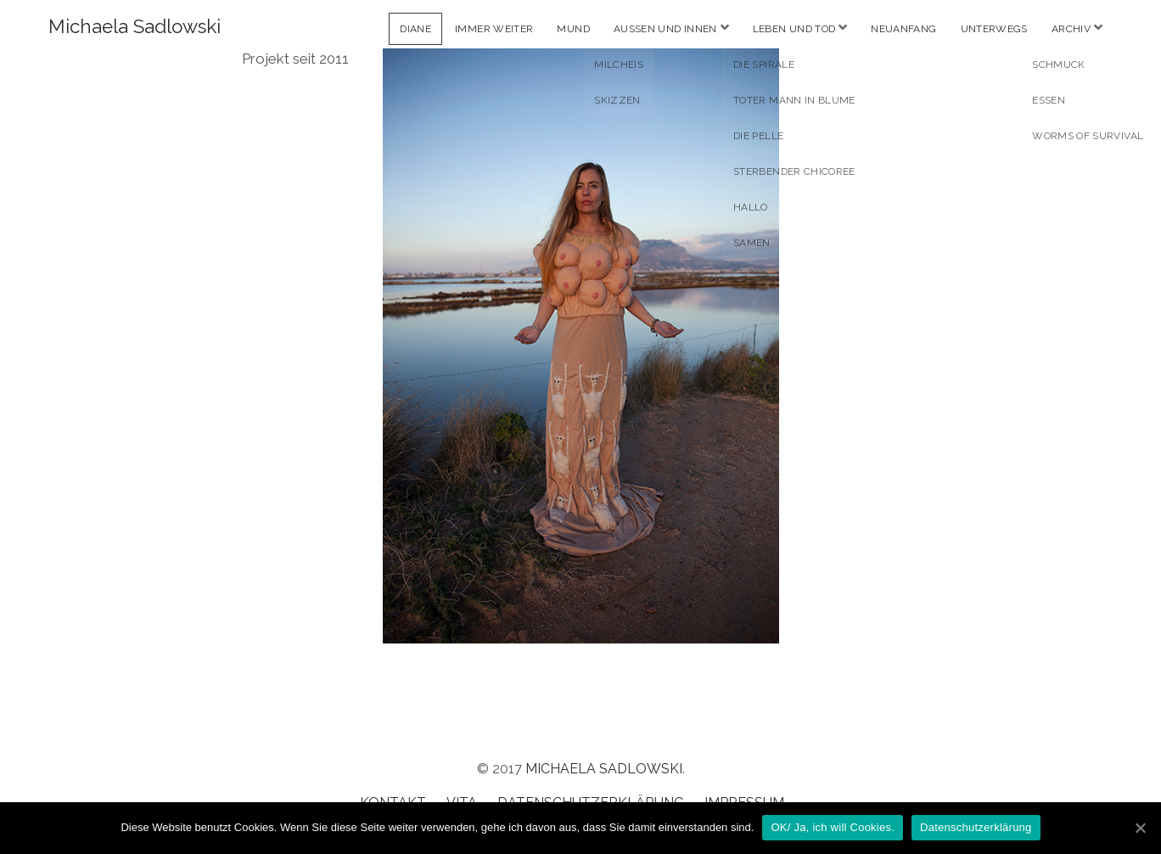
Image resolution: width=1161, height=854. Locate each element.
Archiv (1071, 29)
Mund (573, 29)
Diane (415, 29)
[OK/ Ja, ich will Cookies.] (1139, 827)
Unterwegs (994, 29)
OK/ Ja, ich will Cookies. (833, 827)
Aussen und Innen (665, 29)
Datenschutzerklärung (975, 827)
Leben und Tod (794, 29)
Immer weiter (494, 29)
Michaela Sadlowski (134, 26)
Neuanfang (903, 29)
